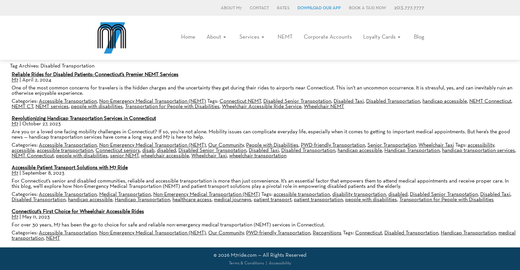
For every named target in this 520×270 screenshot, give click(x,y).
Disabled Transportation (393, 100)
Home (188, 36)
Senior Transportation (391, 144)
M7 (15, 79)
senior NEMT (124, 155)
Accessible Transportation (68, 100)
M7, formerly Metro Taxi (112, 38)
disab (148, 150)
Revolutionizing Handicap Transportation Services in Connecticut (84, 118)
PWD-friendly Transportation (333, 144)
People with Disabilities (272, 144)
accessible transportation (65, 150)
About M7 (231, 8)
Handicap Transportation (412, 150)
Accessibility (280, 263)
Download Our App (319, 8)
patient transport (273, 199)
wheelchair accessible (165, 155)
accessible (23, 150)
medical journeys (232, 199)
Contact (259, 8)
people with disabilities (97, 106)
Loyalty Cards (379, 36)
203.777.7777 (409, 8)
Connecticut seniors (118, 150)
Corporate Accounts (328, 36)
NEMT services (52, 106)
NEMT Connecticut (490, 100)
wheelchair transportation (258, 155)
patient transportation (318, 199)
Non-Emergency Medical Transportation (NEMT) (152, 100)
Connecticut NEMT (240, 100)
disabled (166, 150)
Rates (283, 8)
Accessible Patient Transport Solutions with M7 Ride (70, 167)
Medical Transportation (125, 194)
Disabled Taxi (349, 100)
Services (249, 36)
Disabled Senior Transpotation (297, 100)
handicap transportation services (478, 150)
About (214, 36)
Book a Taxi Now (367, 8)
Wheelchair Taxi (436, 144)
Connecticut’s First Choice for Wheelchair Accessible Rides (78, 211)
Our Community (226, 144)
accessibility (481, 144)
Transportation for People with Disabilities (172, 106)
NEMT (285, 36)
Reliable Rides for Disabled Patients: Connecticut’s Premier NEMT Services (95, 74)
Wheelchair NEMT (324, 106)
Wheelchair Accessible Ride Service (261, 106)
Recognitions (327, 232)
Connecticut (368, 232)
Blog (419, 36)
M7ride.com (244, 254)
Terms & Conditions (246, 263)
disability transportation (359, 194)
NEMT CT (22, 106)
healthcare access (192, 199)
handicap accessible (444, 100)
